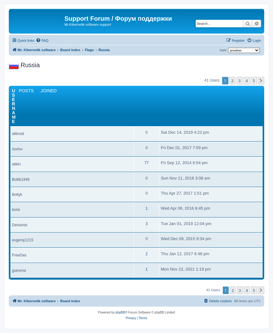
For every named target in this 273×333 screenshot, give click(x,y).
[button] (261, 80)
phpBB (120, 312)
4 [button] (246, 80)
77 (147, 163)
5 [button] (254, 80)
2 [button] (232, 80)
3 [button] (239, 80)
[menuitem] (42, 40)
